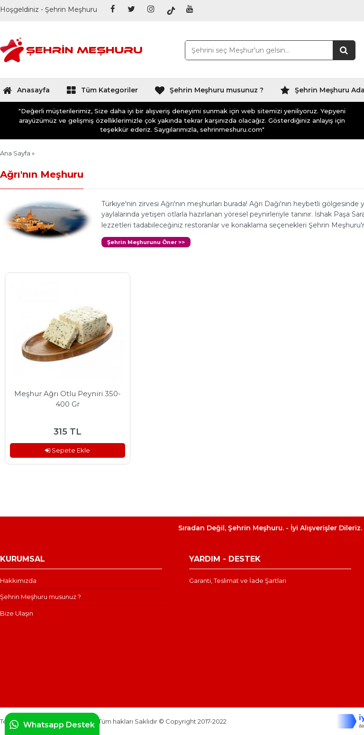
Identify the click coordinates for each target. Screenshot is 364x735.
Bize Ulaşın (16, 613)
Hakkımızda (18, 580)
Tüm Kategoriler (102, 92)
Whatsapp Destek (52, 724)
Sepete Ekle (67, 450)
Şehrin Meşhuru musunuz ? (209, 92)
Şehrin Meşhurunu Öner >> (146, 242)
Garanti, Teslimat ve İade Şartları (237, 580)
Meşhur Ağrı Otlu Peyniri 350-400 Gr (67, 399)
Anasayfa (26, 92)
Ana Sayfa (15, 153)
